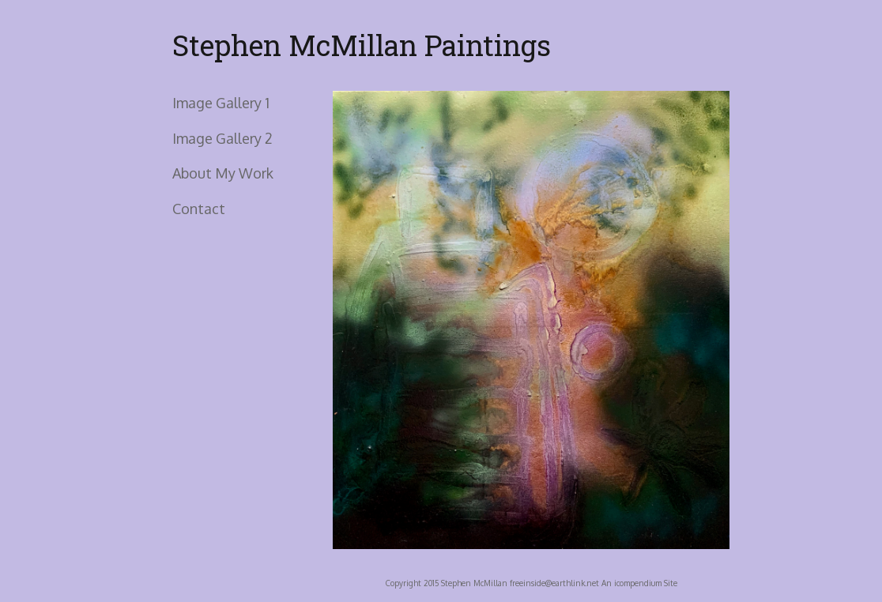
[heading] (211, 45)
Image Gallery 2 (222, 138)
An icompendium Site (639, 583)
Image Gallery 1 (221, 102)
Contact (198, 208)
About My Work (222, 173)
